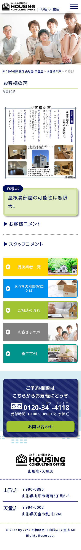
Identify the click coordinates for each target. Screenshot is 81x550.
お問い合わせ (40, 432)
